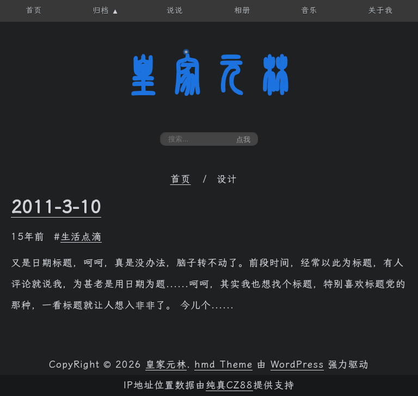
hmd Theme (223, 364)
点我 (243, 139)
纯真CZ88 (229, 385)
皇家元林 (209, 75)
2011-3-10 (56, 206)
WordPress (297, 364)
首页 (180, 179)
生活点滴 (81, 236)
